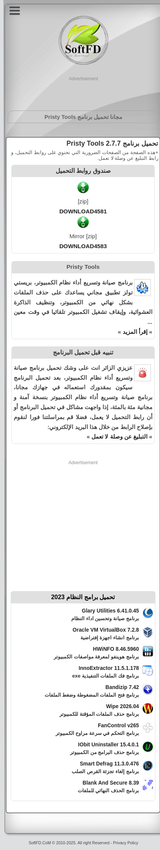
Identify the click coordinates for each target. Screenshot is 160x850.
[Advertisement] (80, 91)
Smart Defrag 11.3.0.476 (105, 764)
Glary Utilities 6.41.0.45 (107, 611)
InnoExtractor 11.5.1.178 (105, 668)
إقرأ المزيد (131, 331)
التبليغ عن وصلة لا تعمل (116, 436)
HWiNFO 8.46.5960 (113, 649)
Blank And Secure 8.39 (107, 783)
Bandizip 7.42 (119, 687)
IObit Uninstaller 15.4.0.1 (105, 745)
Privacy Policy (122, 842)
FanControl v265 (115, 725)
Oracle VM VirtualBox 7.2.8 (102, 630)
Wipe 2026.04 (118, 706)
